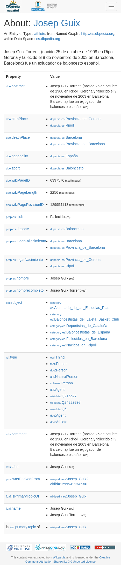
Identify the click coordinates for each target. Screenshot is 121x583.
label (12, 467)
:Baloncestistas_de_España (80, 332)
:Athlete (58, 422)
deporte (17, 229)
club (14, 217)
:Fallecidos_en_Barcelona (78, 339)
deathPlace (18, 137)
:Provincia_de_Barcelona (77, 144)
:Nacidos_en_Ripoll (73, 345)
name (13, 508)
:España (64, 156)
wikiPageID (18, 180)
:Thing (57, 357)
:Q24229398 (65, 402)
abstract (15, 86)
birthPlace (17, 119)
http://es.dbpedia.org (98, 34)
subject (14, 302)
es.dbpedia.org (48, 39)
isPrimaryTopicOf (22, 496)
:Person (59, 364)
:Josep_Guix (68, 496)
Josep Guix (56, 23)
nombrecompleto (25, 290)
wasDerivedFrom (23, 479)
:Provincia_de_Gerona (75, 119)
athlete (39, 34)
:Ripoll (62, 125)
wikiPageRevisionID (25, 205)
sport (13, 168)
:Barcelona (66, 137)
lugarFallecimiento (26, 241)
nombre (17, 278)
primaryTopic (23, 527)
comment (16, 434)
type (11, 357)
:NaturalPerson (64, 377)
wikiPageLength (21, 192)
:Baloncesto (67, 168)
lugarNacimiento (24, 260)
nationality (17, 156)
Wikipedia (59, 557)
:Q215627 (63, 396)
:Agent (57, 389)
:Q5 (58, 409)
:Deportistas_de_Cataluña (78, 326)
